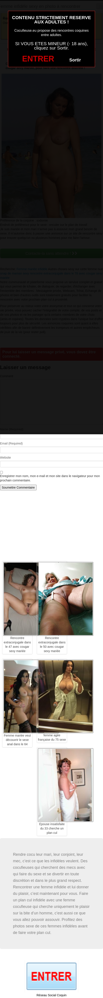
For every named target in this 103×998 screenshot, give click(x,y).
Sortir (75, 60)
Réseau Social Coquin (52, 995)
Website (5, 457)
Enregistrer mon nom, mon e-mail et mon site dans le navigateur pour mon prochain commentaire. (50, 478)
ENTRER (38, 58)
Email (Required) (11, 443)
